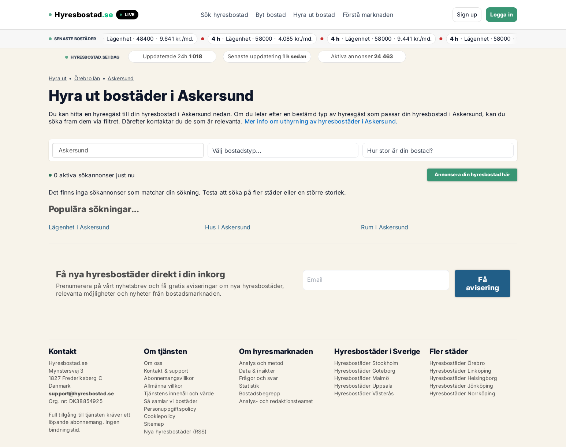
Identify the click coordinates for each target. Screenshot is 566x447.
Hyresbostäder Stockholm (366, 363)
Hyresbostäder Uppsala (363, 386)
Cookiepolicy (159, 416)
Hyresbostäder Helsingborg (463, 378)
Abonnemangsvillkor (169, 378)
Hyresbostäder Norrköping (462, 393)
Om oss (153, 363)
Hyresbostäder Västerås (364, 393)
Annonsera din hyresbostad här (472, 174)
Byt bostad (271, 14)
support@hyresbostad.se (81, 393)
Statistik (249, 386)
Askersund (121, 78)
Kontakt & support (166, 370)
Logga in (501, 14)
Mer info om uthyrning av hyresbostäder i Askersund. (321, 121)
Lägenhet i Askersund (79, 227)
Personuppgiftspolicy (170, 409)
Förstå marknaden (368, 14)
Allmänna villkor (163, 386)
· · (146, 38)
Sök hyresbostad (224, 14)
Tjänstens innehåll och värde (179, 393)
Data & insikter (257, 370)
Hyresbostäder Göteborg (364, 370)
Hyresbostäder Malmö (361, 378)
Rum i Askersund (384, 227)
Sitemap (154, 424)
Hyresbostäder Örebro (457, 363)
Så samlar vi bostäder (170, 401)
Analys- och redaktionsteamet (276, 401)
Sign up (467, 14)
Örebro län (87, 78)
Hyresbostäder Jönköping (461, 386)
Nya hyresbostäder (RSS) (175, 431)
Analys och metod (261, 363)
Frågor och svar (258, 378)
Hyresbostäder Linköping (460, 370)
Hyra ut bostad (314, 14)
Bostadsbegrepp (259, 393)
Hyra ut (58, 78)
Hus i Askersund (228, 227)
